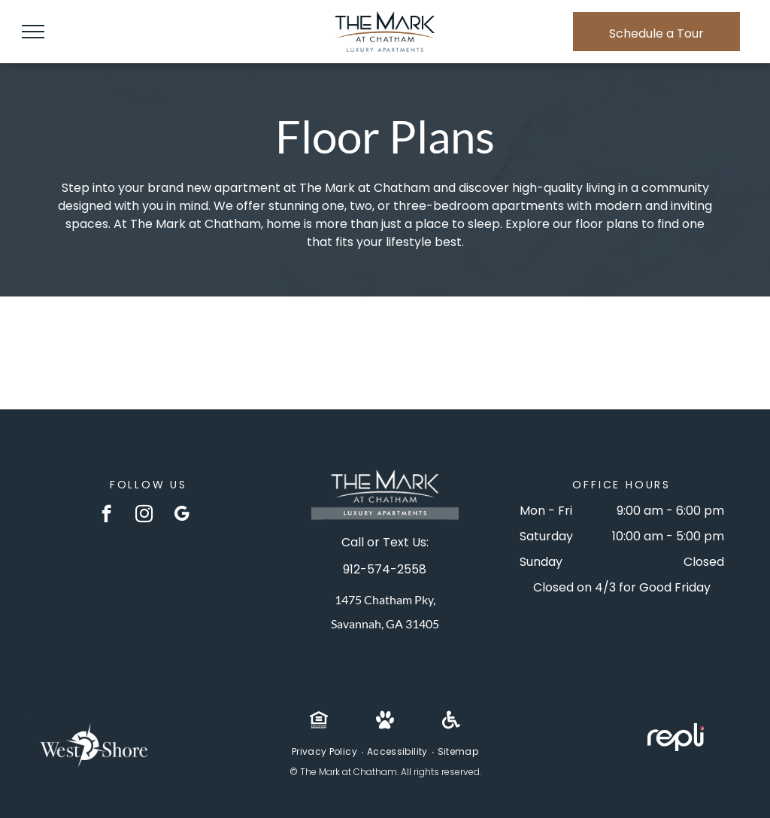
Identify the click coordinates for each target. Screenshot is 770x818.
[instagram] (144, 515)
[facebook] (106, 515)
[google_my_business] (181, 515)
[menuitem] (325, 752)
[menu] (33, 31)
